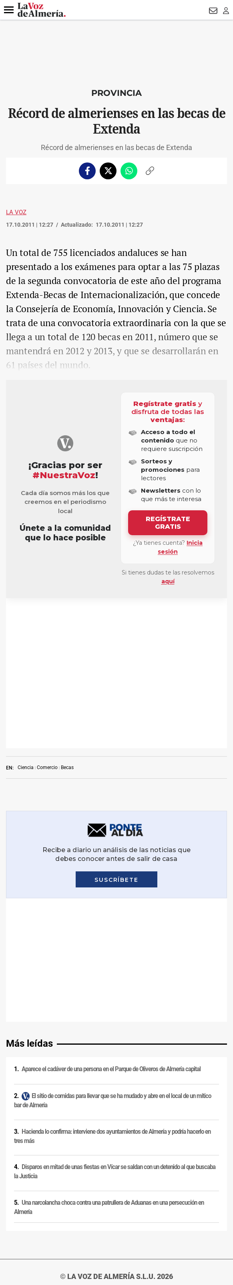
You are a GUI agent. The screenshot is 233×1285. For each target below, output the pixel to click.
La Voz (16, 212)
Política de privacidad (116, 1095)
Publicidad (116, 1148)
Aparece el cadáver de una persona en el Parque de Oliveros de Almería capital (111, 796)
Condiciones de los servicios (116, 1116)
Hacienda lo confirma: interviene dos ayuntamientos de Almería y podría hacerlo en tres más (112, 862)
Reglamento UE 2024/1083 (116, 1158)
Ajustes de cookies (117, 1179)
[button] (9, 10)
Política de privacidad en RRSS (116, 1127)
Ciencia (26, 617)
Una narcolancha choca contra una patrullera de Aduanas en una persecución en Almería (109, 933)
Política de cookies (116, 1106)
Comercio (47, 617)
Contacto (116, 1137)
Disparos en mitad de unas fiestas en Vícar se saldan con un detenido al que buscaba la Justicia (114, 898)
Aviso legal (116, 1085)
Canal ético (116, 1168)
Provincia (116, 93)
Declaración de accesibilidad (116, 1189)
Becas (67, 617)
